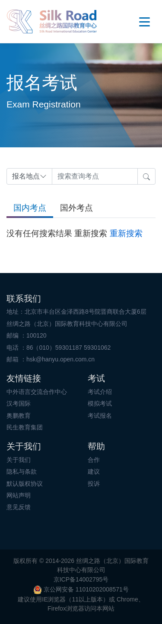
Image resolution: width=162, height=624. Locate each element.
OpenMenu (144, 21)
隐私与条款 (21, 471)
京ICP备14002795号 (81, 579)
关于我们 (18, 459)
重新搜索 (126, 233)
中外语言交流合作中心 (36, 391)
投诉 (94, 483)
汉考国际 (18, 403)
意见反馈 (18, 507)
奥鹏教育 (18, 415)
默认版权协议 (24, 483)
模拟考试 (100, 403)
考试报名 (100, 415)
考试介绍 (100, 391)
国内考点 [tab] (29, 207)
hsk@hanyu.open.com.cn (60, 359)
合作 (94, 459)
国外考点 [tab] (76, 207)
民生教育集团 (24, 427)
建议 (94, 471)
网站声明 (18, 495)
